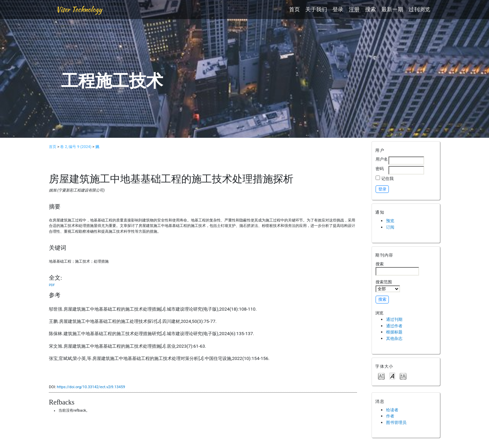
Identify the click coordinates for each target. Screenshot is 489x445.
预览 (390, 220)
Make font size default (392, 376)
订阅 (390, 227)
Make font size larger (403, 376)
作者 (390, 415)
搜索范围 (388, 285)
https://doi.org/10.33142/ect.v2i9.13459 (91, 387)
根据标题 (394, 331)
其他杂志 (394, 338)
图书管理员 (396, 422)
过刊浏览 (419, 9)
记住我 (387, 178)
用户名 (382, 159)
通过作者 (394, 325)
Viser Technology (79, 9)
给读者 (392, 409)
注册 (354, 9)
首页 (294, 9)
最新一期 (392, 9)
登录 (337, 9)
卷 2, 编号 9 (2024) (75, 147)
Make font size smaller (381, 376)
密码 (380, 168)
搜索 (370, 9)
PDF (52, 285)
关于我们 (316, 9)
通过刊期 (394, 319)
